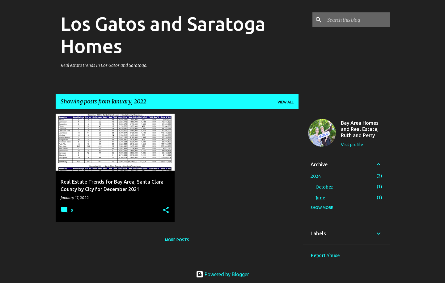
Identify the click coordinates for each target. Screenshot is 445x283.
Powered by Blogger (222, 274)
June (320, 198)
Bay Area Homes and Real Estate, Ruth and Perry (360, 129)
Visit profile (352, 144)
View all (286, 102)
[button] (166, 210)
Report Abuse (325, 255)
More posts (177, 240)
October (324, 187)
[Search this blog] (357, 19)
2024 (316, 176)
